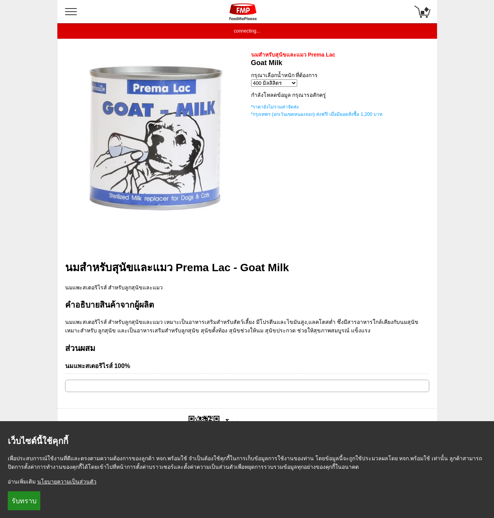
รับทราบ (24, 501)
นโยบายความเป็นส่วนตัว (66, 481)
